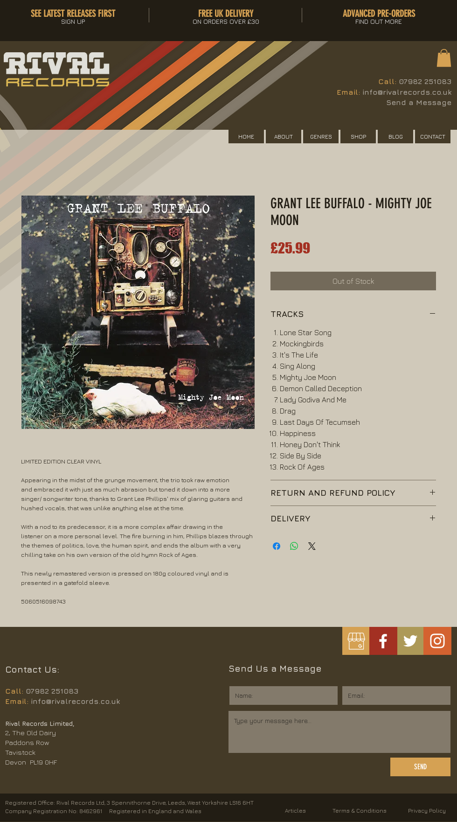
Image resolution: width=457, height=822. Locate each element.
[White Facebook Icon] (383, 641)
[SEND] (420, 767)
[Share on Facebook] (276, 546)
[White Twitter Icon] (410, 641)
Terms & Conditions (359, 810)
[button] (443, 58)
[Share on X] (312, 546)
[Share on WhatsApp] (294, 546)
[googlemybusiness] (356, 641)
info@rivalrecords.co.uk (406, 92)
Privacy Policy (427, 810)
